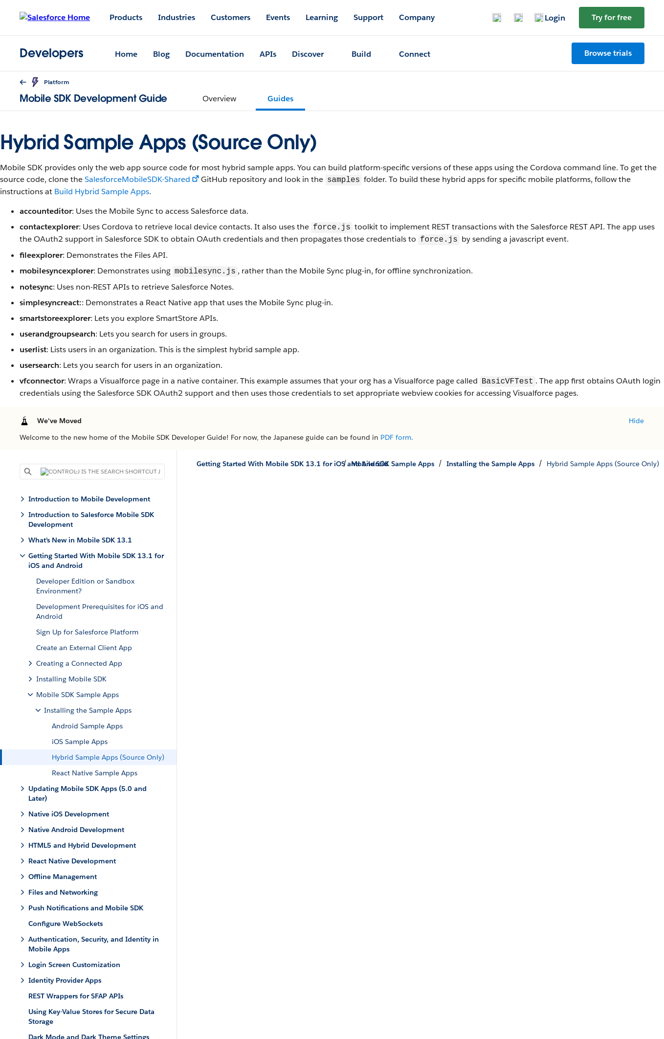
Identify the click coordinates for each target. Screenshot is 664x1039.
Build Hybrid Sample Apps (101, 191)
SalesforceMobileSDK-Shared (137, 180)
